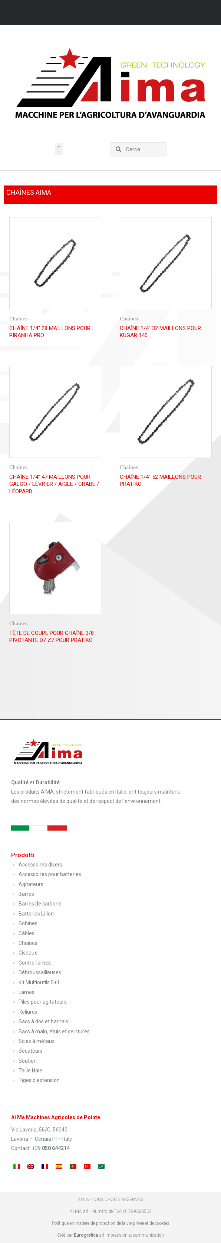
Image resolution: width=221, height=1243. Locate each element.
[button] (58, 149)
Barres (26, 894)
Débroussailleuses (40, 972)
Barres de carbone (40, 904)
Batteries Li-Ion (36, 914)
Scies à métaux (37, 1041)
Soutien (28, 1061)
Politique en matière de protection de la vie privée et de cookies (110, 1223)
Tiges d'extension (39, 1080)
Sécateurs (31, 1051)
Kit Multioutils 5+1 (39, 982)
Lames (26, 992)
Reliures (28, 1012)
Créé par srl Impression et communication (110, 1235)
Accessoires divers (40, 865)
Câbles (26, 933)
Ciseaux (28, 953)
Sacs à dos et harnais (43, 1021)
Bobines (28, 923)
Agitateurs (31, 884)
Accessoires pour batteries (50, 874)
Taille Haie (30, 1071)
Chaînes (28, 943)
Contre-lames (35, 963)
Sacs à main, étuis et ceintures (54, 1031)
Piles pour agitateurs (43, 1002)
